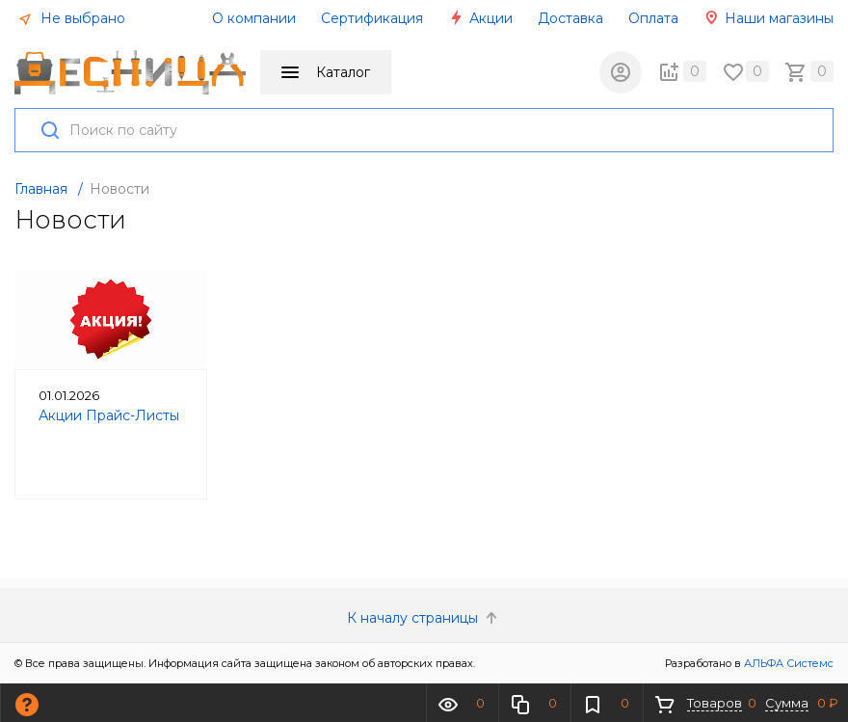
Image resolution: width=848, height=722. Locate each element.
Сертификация (372, 18)
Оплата (653, 18)
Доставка (570, 18)
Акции (480, 18)
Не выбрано (71, 18)
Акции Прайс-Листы (109, 415)
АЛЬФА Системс (787, 663)
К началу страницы (424, 618)
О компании (254, 18)
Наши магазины (768, 18)
